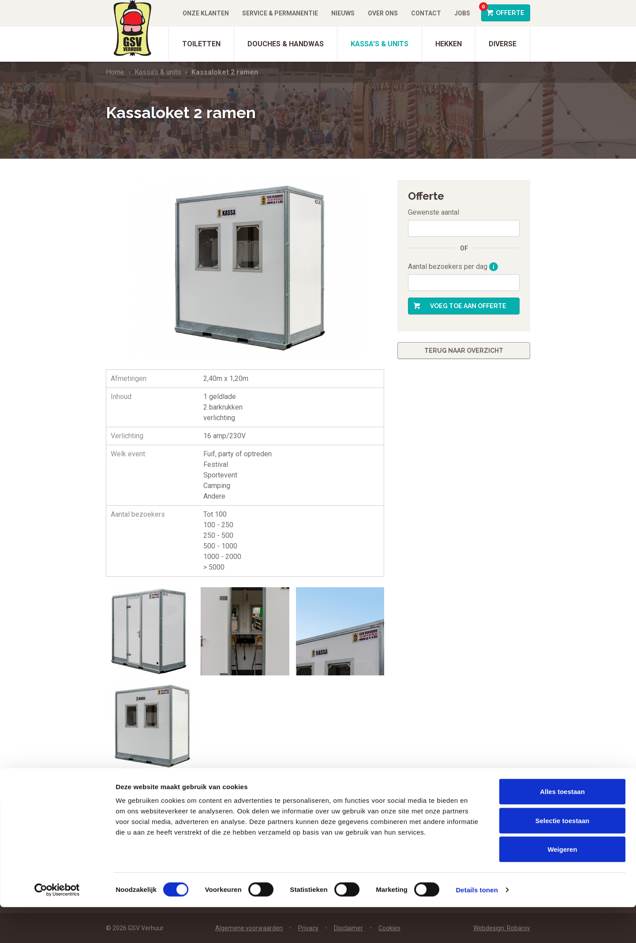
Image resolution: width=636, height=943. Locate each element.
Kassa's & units (379, 44)
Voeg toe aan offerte (468, 305)
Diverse (502, 44)
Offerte (502, 10)
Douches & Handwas (285, 44)
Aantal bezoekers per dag (453, 266)
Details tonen (477, 925)
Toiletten (201, 44)
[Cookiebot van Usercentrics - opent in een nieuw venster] (57, 925)
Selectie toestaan (562, 856)
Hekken (448, 44)
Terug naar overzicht (463, 350)
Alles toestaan (562, 827)
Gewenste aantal (433, 212)
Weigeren (562, 885)
